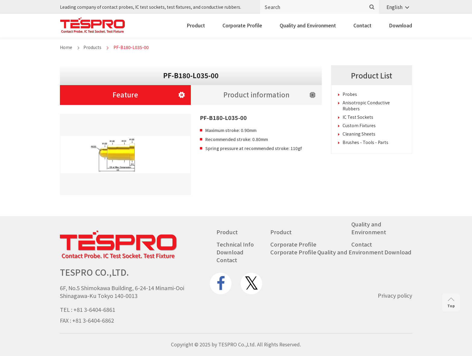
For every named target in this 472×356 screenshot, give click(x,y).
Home (66, 47)
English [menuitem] (394, 7)
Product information (256, 94)
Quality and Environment (308, 25)
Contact (362, 25)
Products (92, 47)
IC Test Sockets (358, 117)
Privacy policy (395, 295)
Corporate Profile (242, 25)
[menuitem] (395, 7)
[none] (395, 7)
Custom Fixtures (359, 125)
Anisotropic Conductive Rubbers (366, 106)
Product (196, 25)
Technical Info (235, 244)
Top (451, 303)
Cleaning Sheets (359, 134)
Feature (125, 94)
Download (400, 25)
